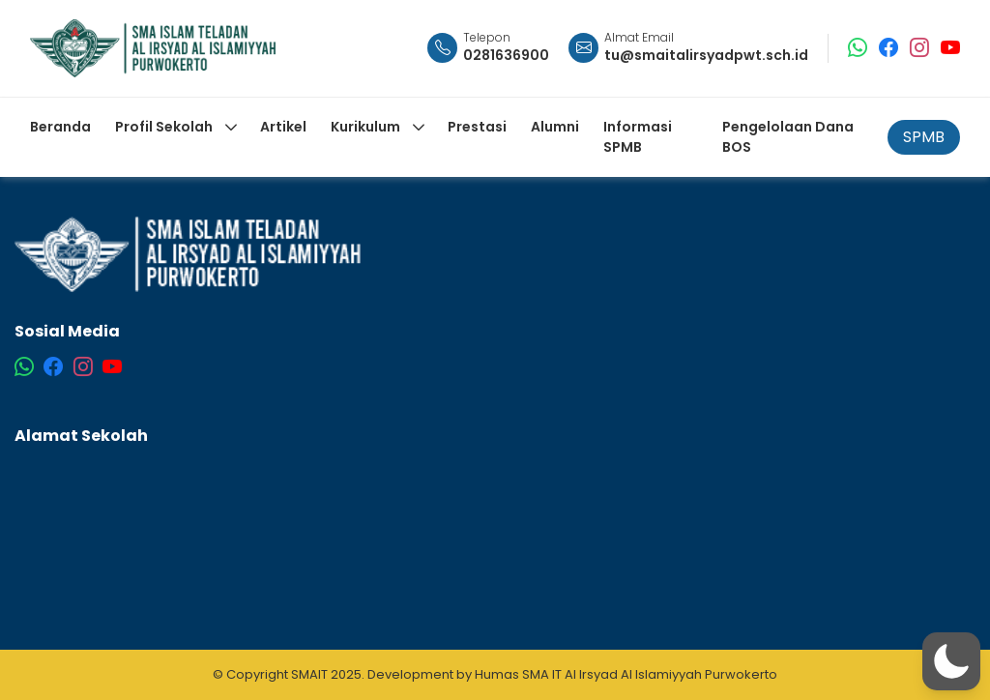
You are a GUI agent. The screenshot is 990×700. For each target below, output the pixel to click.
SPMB (924, 137)
